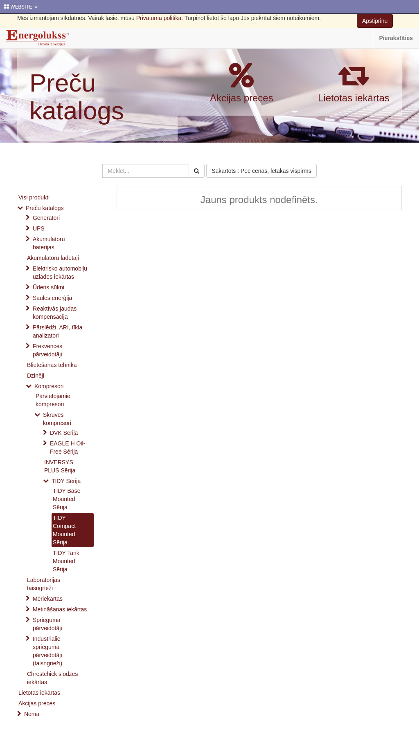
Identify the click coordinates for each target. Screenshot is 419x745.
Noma (31, 714)
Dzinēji (35, 375)
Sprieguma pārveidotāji (47, 624)
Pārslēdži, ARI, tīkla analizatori (57, 331)
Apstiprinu (374, 21)
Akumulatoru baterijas (49, 243)
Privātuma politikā (159, 18)
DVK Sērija (64, 433)
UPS (39, 228)
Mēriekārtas (48, 598)
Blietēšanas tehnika (52, 365)
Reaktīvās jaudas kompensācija (55, 312)
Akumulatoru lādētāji (53, 258)
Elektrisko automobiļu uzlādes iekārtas (60, 272)
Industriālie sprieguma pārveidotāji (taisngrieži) (47, 651)
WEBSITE (21, 7)
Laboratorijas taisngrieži (43, 584)
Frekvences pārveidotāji (47, 350)
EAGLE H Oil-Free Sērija (67, 447)
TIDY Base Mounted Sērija (66, 499)
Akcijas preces (241, 97)
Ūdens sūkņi (48, 287)
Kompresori (49, 386)
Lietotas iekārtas (354, 97)
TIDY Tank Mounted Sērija (66, 561)
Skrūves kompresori (57, 419)
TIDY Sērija (66, 481)
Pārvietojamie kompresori (53, 400)
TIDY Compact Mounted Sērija (64, 530)
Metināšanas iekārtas (60, 609)
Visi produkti (34, 197)
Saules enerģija (52, 298)
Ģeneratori (46, 218)
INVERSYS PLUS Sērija (59, 466)
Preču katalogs (76, 97)
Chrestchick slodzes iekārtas (52, 678)
